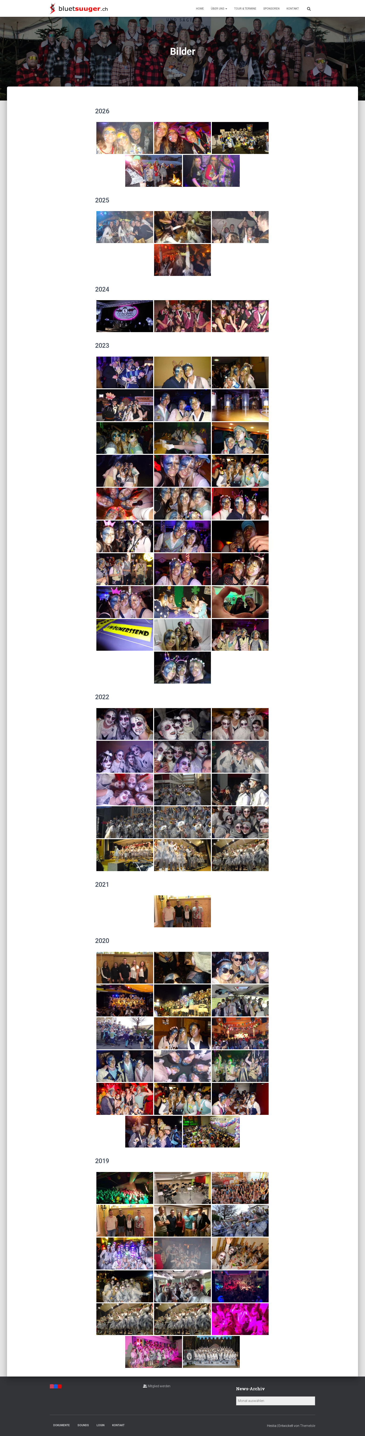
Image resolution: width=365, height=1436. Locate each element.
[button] (226, 8)
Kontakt (293, 8)
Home (200, 8)
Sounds (83, 1425)
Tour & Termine (245, 8)
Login (101, 1425)
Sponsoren (271, 8)
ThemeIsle (307, 1426)
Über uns (219, 8)
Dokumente (61, 1425)
